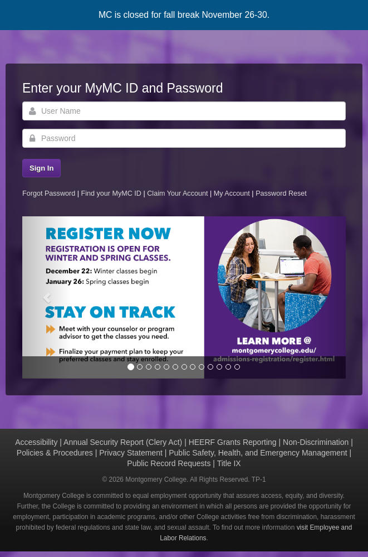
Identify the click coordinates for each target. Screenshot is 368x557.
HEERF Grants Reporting (233, 442)
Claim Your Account (178, 193)
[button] (46, 297)
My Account (233, 193)
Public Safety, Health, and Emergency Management (258, 452)
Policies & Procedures (55, 452)
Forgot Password (48, 193)
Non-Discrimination (316, 442)
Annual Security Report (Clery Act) (122, 442)
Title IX (229, 463)
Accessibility (36, 442)
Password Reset (281, 193)
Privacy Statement (131, 452)
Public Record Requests (168, 463)
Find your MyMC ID (111, 193)
